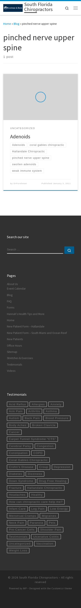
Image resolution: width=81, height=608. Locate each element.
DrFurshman (20, 183)
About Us (12, 284)
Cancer (14, 432)
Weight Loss (18, 550)
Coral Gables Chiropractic (28, 460)
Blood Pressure (57, 418)
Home (7, 24)
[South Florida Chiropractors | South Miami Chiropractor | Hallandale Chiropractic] (13, 8)
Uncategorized (19, 543)
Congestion (45, 446)
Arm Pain (16, 411)
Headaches (17, 494)
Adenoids (20, 136)
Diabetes (15, 473)
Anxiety (56, 404)
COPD (38, 453)
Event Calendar (16, 288)
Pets (52, 522)
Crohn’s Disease (21, 467)
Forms (10, 307)
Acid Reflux (17, 404)
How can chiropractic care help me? (36, 501)
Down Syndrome (21, 481)
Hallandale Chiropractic (44, 487)
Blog (16, 24)
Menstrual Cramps (22, 515)
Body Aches (17, 425)
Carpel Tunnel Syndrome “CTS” (32, 439)
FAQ (9, 301)
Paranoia (36, 522)
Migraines (49, 515)
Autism (14, 418)
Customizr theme (61, 588)
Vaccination (44, 543)
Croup (43, 467)
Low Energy (59, 508)
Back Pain (32, 418)
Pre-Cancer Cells (22, 529)
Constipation (18, 453)
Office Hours (14, 345)
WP (25, 588)
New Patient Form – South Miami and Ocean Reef (37, 333)
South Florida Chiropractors (38, 577)
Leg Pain (37, 508)
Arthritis (34, 411)
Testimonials (14, 364)
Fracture (15, 487)
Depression (62, 467)
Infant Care (17, 508)
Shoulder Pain (50, 529)
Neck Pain (16, 522)
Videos (11, 371)
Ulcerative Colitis (46, 536)
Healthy (37, 494)
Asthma (51, 411)
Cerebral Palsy (20, 446)
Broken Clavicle (44, 425)
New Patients (15, 339)
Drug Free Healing (52, 481)
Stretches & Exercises (20, 358)
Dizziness (35, 473)
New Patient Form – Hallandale (25, 326)
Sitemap (12, 352)
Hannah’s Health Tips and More (25, 314)
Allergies (38, 404)
